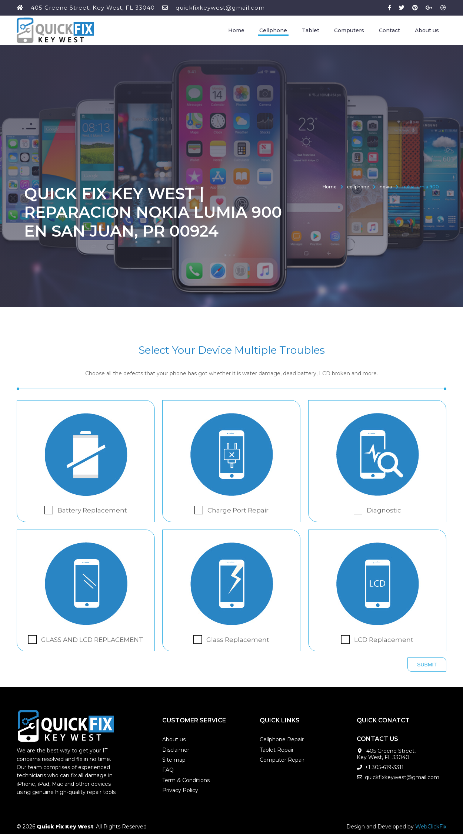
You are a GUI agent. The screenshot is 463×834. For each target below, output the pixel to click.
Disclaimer (175, 749)
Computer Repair (282, 759)
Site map (174, 759)
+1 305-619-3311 (384, 767)
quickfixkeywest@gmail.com (220, 7)
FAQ (168, 770)
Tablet (310, 30)
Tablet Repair (277, 749)
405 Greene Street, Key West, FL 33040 (93, 7)
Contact (389, 30)
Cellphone (273, 30)
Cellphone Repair (282, 739)
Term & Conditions (186, 780)
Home (236, 30)
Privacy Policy (180, 790)
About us (427, 30)
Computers (349, 30)
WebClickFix (430, 826)
